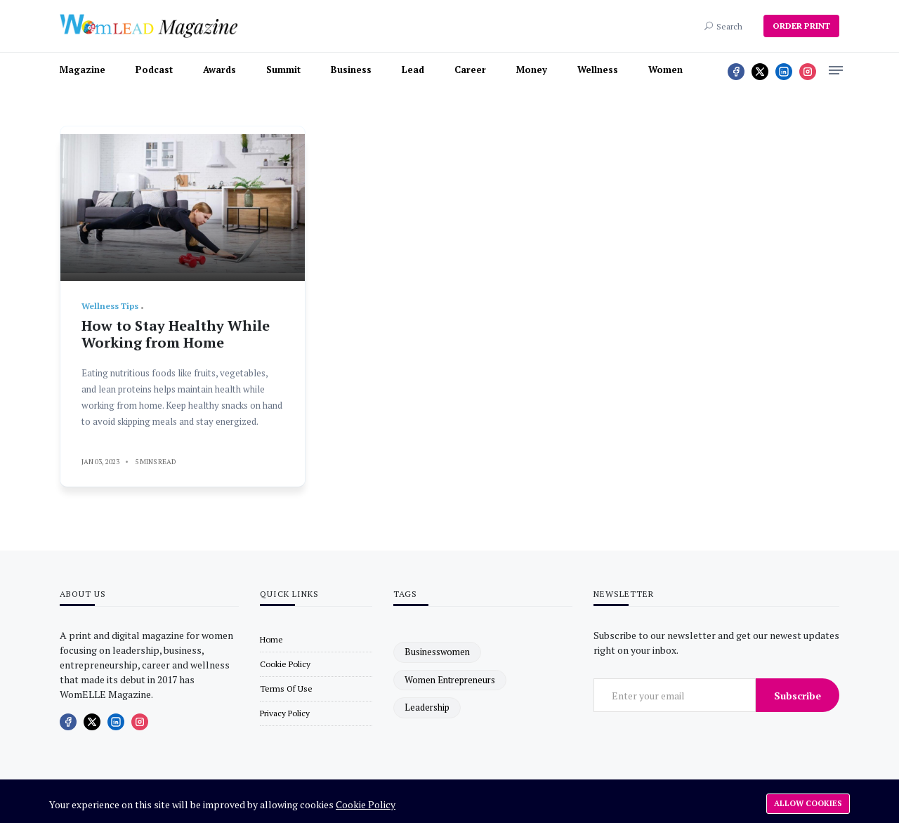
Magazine (82, 69)
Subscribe (797, 695)
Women (665, 69)
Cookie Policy (365, 804)
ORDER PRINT (801, 25)
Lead (413, 69)
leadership (427, 707)
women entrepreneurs (450, 679)
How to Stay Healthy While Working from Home (175, 334)
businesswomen (437, 651)
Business (351, 69)
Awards (219, 69)
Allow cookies (808, 803)
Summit (283, 69)
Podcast (154, 69)
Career (470, 69)
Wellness (597, 69)
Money (531, 69)
